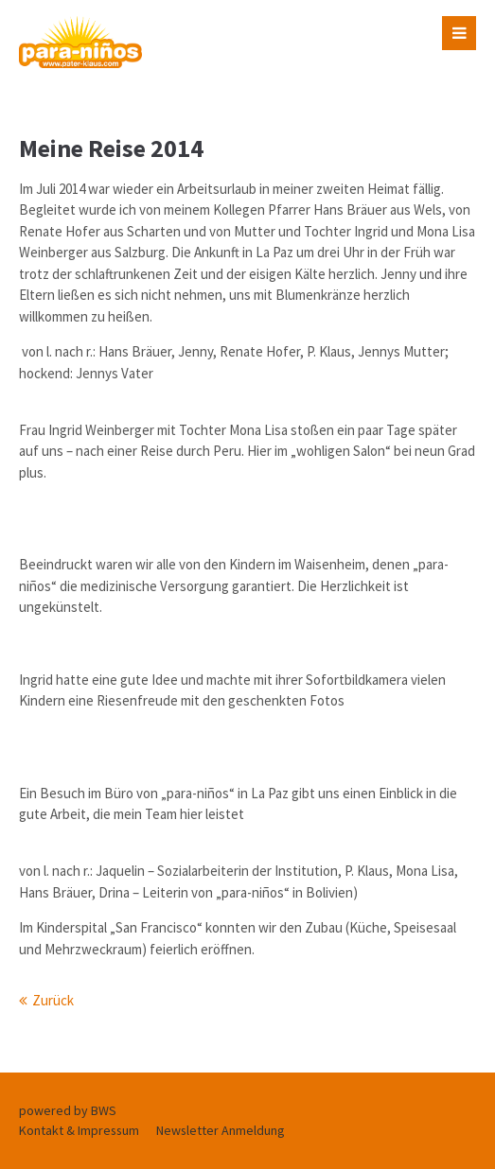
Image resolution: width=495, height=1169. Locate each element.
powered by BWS (67, 1110)
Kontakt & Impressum (79, 1130)
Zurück (53, 1000)
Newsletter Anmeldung (220, 1130)
